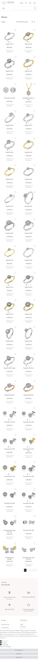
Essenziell (5, 641)
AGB (21, 624)
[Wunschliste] (26, 3)
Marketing (5, 645)
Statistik (5, 643)
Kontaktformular (5, 624)
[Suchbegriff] (23, 8)
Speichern (19, 654)
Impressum (23, 626)
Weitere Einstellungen (5, 646)
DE (34, 3)
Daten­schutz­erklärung (25, 636)
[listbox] (9, 36)
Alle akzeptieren (19, 650)
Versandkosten (9, 52)
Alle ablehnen (19, 657)
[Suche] (35, 8)
